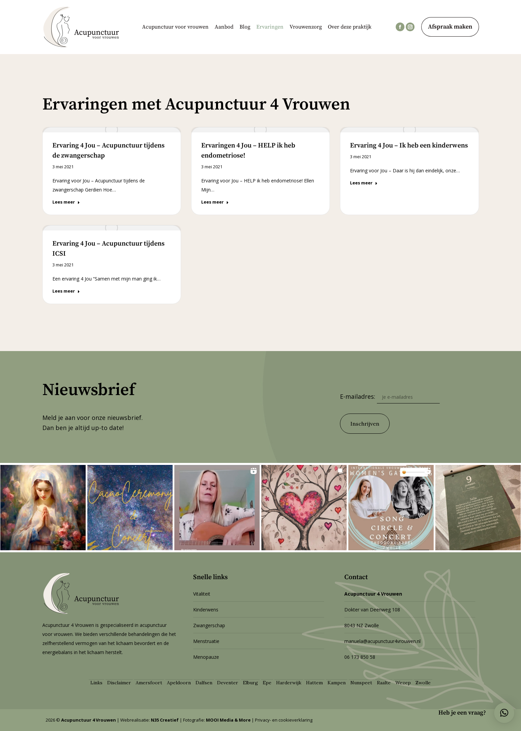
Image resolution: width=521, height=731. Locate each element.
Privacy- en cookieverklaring (283, 720)
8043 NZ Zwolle (361, 625)
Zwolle (423, 683)
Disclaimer (119, 683)
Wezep (403, 683)
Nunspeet (361, 683)
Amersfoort (149, 683)
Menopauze (206, 657)
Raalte (384, 683)
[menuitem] (175, 26)
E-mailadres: (390, 396)
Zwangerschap (209, 625)
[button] (504, 713)
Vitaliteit (201, 594)
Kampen (337, 683)
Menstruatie (206, 641)
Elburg (250, 683)
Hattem (314, 683)
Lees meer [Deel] (66, 202)
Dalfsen (204, 683)
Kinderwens (205, 609)
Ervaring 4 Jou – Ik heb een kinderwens (409, 145)
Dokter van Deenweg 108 (372, 609)
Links (96, 683)
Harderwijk (288, 683)
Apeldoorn (179, 683)
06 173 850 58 (359, 657)
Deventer (227, 683)
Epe (267, 683)
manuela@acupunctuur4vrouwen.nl (382, 641)
